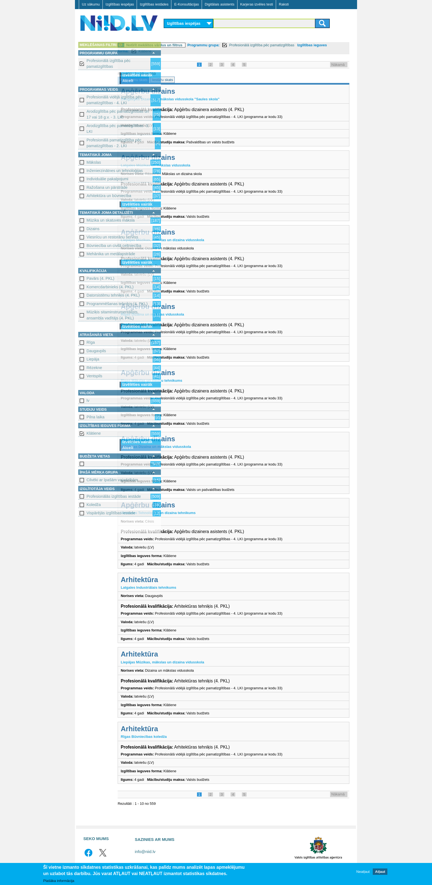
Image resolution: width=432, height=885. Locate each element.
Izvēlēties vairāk (137, 75)
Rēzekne (94, 367)
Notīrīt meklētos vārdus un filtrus (202, 45)
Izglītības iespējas (120, 4)
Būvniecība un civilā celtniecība (114, 245)
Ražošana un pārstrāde (107, 187)
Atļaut (380, 872)
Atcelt (127, 81)
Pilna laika (95, 417)
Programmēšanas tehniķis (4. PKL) (117, 304)
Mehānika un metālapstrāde (111, 254)
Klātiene (94, 433)
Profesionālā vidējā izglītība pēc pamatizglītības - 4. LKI (114, 100)
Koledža (94, 504)
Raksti (284, 4)
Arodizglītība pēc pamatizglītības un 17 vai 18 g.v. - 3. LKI (118, 114)
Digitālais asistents (219, 4)
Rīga (91, 342)
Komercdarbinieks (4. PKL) (110, 287)
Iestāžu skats (210, 80)
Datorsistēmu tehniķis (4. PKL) (113, 295)
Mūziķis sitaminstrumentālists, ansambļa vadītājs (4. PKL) (113, 315)
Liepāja (93, 359)
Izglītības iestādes (154, 4)
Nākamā (338, 65)
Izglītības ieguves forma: (188, 51)
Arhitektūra (187, 579)
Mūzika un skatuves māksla (111, 220)
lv (88, 400)
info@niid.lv (145, 851)
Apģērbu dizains (195, 91)
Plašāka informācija (58, 881)
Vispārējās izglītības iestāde (111, 513)
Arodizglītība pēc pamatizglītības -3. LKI (118, 128)
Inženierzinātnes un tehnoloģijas (115, 170)
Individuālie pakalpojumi (107, 179)
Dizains (93, 229)
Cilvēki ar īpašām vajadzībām (112, 480)
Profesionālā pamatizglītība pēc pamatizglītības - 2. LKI (114, 143)
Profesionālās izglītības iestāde (114, 496)
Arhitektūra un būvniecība (109, 195)
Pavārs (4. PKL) (100, 278)
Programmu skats (181, 80)
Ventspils (94, 376)
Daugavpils (96, 351)
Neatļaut (362, 872)
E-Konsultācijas (186, 4)
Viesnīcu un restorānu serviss (112, 237)
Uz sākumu (91, 4)
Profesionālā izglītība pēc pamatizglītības (109, 63)
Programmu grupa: (251, 45)
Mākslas (94, 162)
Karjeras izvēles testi (256, 4)
